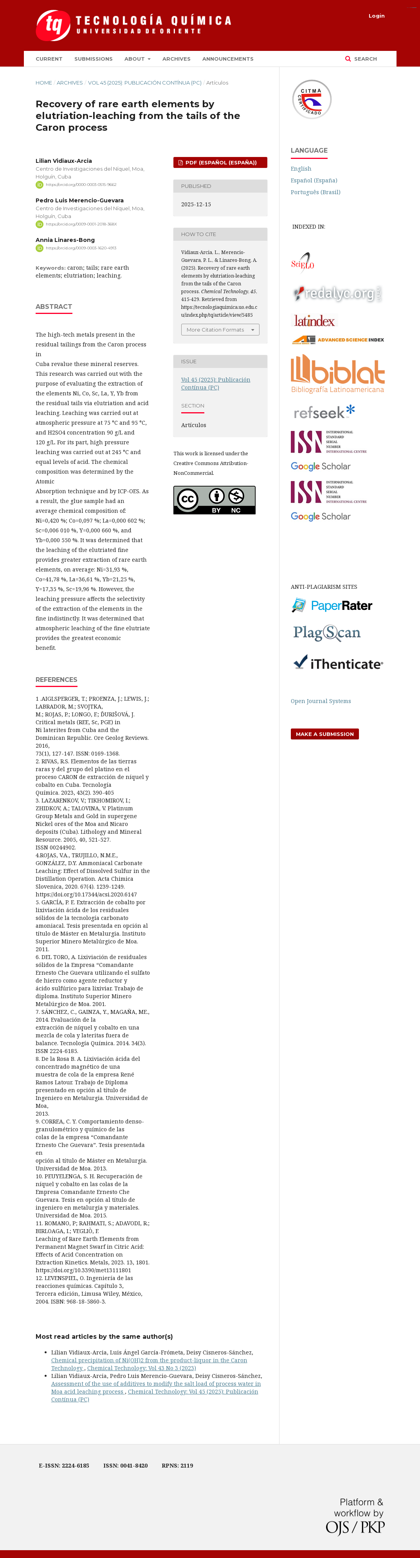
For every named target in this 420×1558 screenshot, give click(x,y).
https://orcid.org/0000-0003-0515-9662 (81, 184)
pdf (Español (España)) (220, 162)
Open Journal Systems (321, 701)
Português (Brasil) (316, 192)
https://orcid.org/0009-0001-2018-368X (81, 224)
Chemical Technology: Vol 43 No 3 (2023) (141, 1368)
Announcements (228, 59)
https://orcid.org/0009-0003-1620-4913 (81, 248)
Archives (176, 59)
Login (377, 16)
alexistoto (415, 7)
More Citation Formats (215, 329)
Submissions (93, 59)
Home (44, 82)
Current (49, 59)
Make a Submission (325, 734)
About (135, 59)
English (301, 168)
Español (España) (314, 180)
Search (365, 59)
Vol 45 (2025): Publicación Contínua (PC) (145, 82)
